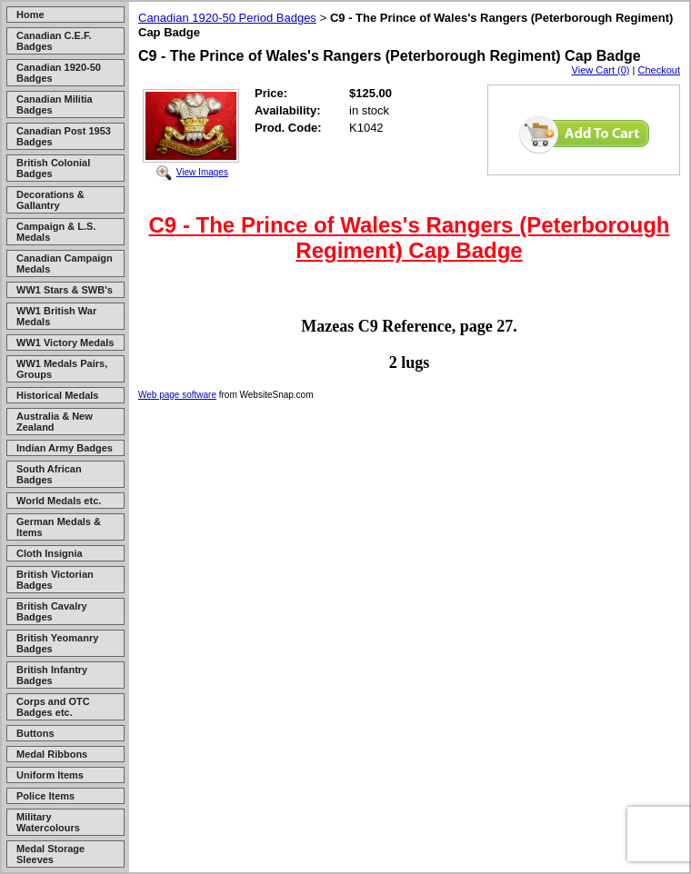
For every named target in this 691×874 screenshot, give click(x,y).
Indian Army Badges (64, 447)
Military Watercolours (48, 822)
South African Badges (49, 474)
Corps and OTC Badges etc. (53, 707)
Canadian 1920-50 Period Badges (227, 18)
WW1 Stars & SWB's (64, 289)
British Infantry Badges (51, 675)
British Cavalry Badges (51, 611)
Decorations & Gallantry (50, 200)
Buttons (35, 733)
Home (30, 14)
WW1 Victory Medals (65, 342)
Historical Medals (57, 395)
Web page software (177, 395)
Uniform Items (50, 775)
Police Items (45, 795)
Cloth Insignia (49, 553)
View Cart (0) (601, 70)
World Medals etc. (58, 500)
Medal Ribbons (51, 754)
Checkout (659, 70)
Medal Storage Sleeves (50, 854)
